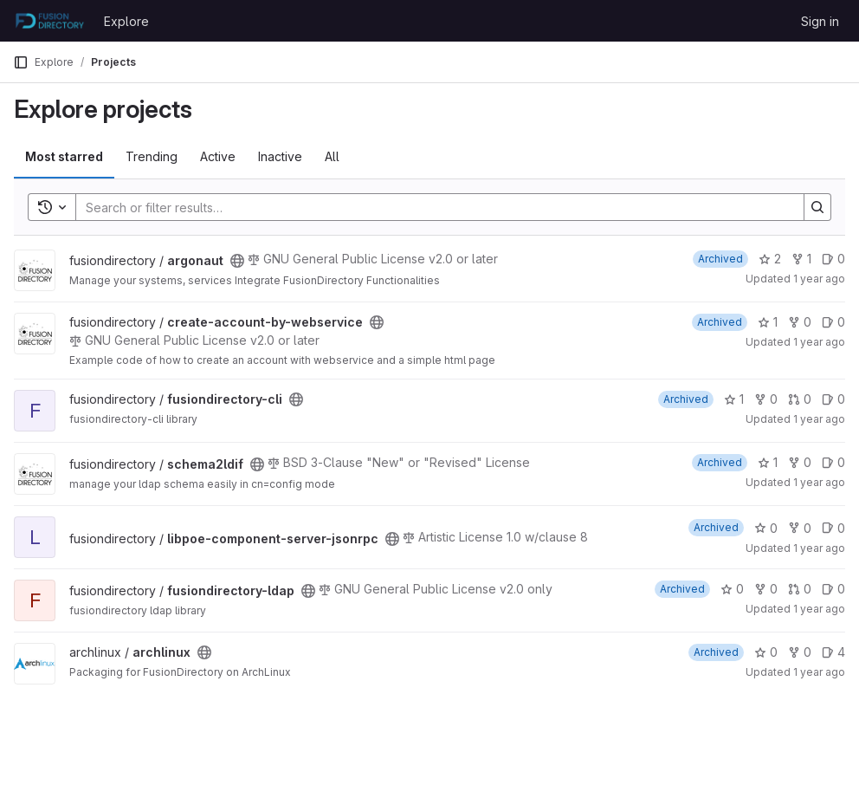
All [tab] (332, 156)
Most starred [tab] (64, 156)
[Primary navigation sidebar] (21, 62)
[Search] (431, 207)
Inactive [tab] (280, 156)
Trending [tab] (152, 156)
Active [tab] (218, 156)
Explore (126, 21)
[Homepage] (50, 21)
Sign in (820, 21)
